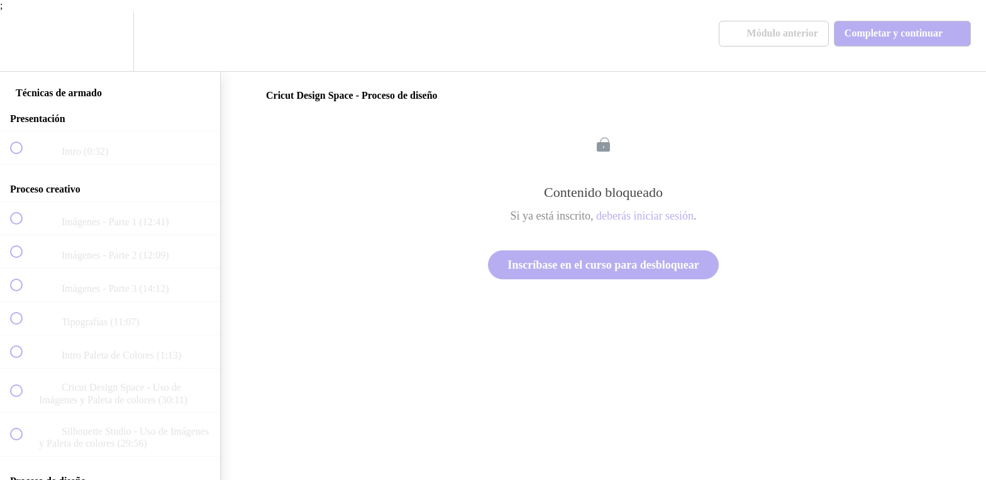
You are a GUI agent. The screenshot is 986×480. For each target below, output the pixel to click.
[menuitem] (110, 41)
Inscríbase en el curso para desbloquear (603, 265)
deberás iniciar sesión (645, 215)
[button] (23, 41)
